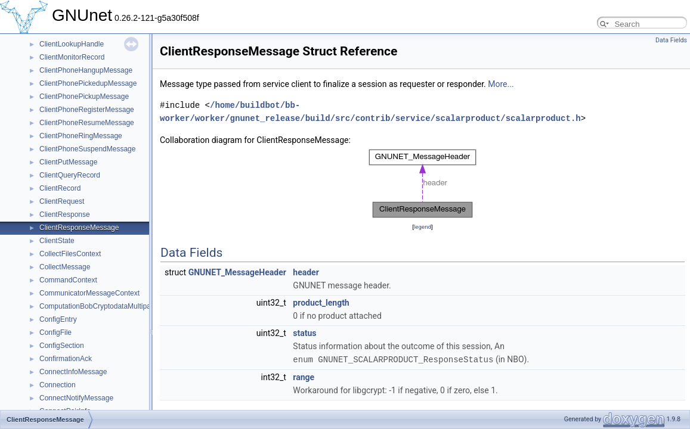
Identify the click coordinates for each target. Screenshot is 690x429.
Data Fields (671, 40)
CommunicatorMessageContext (89, 293)
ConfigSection (61, 345)
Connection (57, 385)
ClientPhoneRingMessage (80, 136)
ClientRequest (61, 201)
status (304, 333)
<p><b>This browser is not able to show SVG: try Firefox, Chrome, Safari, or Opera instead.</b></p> (422, 183)
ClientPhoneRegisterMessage (86, 109)
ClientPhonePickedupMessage (88, 83)
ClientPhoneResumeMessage (86, 123)
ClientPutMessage (68, 162)
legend (422, 226)
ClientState (57, 241)
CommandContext (68, 280)
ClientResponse (64, 214)
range (303, 376)
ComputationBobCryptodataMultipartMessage (111, 306)
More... (500, 84)
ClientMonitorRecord (71, 57)
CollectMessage (64, 267)
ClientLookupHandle (71, 44)
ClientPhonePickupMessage (84, 96)
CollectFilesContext (70, 254)
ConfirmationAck (65, 359)
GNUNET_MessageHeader (237, 272)
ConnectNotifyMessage (76, 398)
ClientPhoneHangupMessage (85, 70)
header (305, 272)
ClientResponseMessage (79, 227)
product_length (321, 302)
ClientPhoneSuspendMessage (87, 149)
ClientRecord (60, 188)
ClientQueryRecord (69, 175)
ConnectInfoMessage (73, 372)
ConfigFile (55, 332)
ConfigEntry (58, 319)
